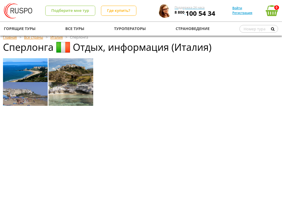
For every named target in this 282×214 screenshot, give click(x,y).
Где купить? (118, 10)
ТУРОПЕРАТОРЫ (130, 28)
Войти (237, 8)
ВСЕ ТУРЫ (74, 28)
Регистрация (242, 13)
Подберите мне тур (70, 10)
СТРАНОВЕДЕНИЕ (193, 28)
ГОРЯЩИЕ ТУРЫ (19, 28)
